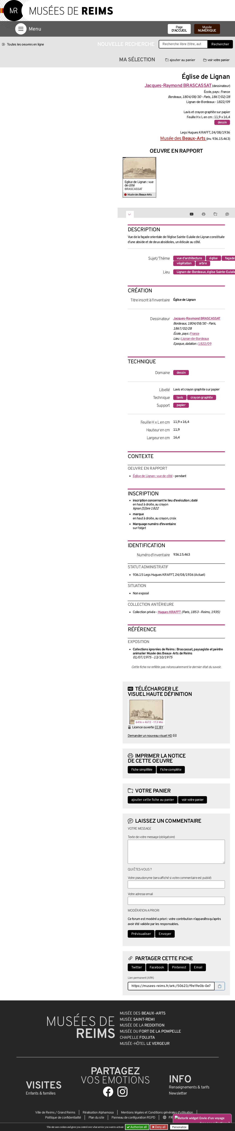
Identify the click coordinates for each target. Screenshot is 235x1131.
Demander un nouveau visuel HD (150, 736)
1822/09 (204, 344)
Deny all (159, 1127)
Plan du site (96, 1118)
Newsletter (178, 1093)
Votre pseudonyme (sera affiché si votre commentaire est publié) (169, 878)
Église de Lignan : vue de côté (139, 183)
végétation (184, 263)
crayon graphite (202, 398)
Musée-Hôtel (144, 1043)
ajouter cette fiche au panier (152, 800)
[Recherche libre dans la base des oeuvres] (183, 44)
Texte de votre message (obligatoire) (151, 837)
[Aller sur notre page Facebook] (108, 1092)
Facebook (157, 967)
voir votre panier (216, 60)
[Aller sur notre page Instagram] (122, 1092)
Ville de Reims (45, 1113)
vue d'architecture (189, 258)
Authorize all (137, 1127)
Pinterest (179, 967)
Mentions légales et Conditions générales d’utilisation (157, 1113)
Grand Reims (66, 1113)
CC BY (159, 727)
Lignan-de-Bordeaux (195, 339)
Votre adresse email (140, 894)
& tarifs (189, 1087)
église (213, 258)
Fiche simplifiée (141, 770)
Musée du (150, 1031)
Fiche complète (170, 770)
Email (198, 967)
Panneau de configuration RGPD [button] (133, 1118)
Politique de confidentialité (63, 1118)
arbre (203, 263)
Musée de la (142, 1025)
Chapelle (137, 1037)
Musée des (183, 139)
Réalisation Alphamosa (98, 1113)
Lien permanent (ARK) (141, 978)
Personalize (179, 1127)
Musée (207, 29)
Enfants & (40, 1093)
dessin (222, 122)
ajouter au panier (180, 60)
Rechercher (220, 44)
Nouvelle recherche (126, 44)
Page (179, 29)
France (194, 334)
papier (181, 405)
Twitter (136, 967)
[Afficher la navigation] (21, 29)
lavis (180, 398)
